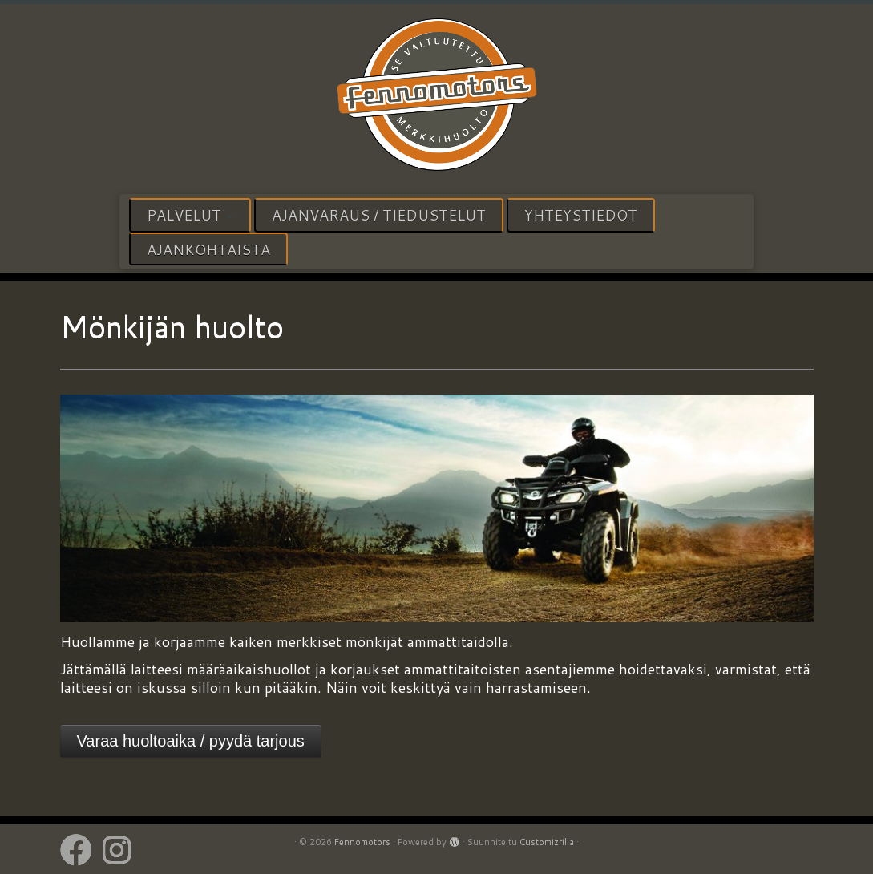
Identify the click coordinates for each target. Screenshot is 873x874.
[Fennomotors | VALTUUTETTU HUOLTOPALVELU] (436, 97)
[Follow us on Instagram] (122, 850)
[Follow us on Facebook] (81, 850)
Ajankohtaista (208, 249)
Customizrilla (546, 842)
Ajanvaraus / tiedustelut (379, 214)
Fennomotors (362, 842)
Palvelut (190, 214)
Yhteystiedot (580, 214)
